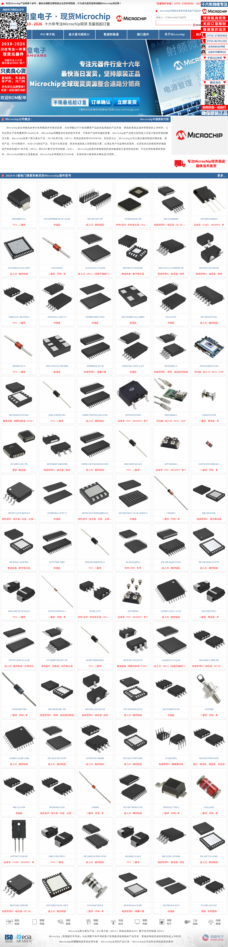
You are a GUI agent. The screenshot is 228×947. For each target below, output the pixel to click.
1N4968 (95, 807)
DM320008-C (171, 415)
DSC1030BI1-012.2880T (133, 317)
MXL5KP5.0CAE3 (133, 464)
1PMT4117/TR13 (171, 807)
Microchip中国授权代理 (154, 119)
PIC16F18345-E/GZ (133, 709)
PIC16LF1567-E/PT (57, 758)
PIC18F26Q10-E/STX (209, 562)
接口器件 (143, 34)
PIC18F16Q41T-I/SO (171, 562)
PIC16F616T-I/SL (209, 317)
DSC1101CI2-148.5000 (57, 366)
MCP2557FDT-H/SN (209, 758)
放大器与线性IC (79, 34)
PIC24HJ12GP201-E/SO (95, 856)
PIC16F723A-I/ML (209, 856)
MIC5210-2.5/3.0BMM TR (170, 268)
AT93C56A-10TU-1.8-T (133, 366)
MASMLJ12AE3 (133, 856)
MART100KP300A (95, 660)
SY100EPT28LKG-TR (57, 660)
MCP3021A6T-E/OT (133, 660)
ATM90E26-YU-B (95, 366)
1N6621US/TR (209, 415)
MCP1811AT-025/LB (95, 709)
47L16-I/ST (171, 317)
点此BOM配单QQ (217, 52)
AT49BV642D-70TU (95, 317)
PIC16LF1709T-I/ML (133, 758)
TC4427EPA (171, 758)
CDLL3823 (209, 807)
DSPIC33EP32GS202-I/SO (95, 415)
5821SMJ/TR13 (209, 611)
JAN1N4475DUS (95, 905)
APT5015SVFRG (133, 415)
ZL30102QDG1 (133, 562)
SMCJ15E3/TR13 (57, 856)
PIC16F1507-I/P (94, 219)
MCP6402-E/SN (56, 807)
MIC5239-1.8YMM (171, 856)
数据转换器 (111, 34)
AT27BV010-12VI (171, 905)
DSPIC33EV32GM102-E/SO (95, 464)
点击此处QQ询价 (216, 46)
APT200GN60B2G (209, 219)
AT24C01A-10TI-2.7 (57, 317)
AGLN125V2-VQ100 (95, 268)
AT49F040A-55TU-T (57, 513)
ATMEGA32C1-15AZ (171, 611)
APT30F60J (133, 611)
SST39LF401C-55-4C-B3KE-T (133, 513)
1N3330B (209, 709)
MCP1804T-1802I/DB (57, 464)
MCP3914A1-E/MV (133, 905)
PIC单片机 (47, 34)
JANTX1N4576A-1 (57, 611)
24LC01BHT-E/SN (171, 709)
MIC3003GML (209, 513)
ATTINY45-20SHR (95, 758)
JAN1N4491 (57, 268)
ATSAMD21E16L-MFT (57, 905)
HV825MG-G (171, 366)
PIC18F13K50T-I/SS (133, 807)
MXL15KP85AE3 (57, 415)
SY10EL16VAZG (209, 905)
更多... (221, 175)
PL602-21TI (95, 611)
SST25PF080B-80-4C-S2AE (57, 219)
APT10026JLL (171, 464)
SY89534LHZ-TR (133, 219)
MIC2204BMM (171, 219)
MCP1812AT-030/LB (209, 268)
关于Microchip (175, 34)
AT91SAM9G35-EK (209, 366)
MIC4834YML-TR (57, 709)
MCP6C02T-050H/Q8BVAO (95, 513)
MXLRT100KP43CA (95, 562)
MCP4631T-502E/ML (133, 268)
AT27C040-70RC (57, 562)
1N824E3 (171, 513)
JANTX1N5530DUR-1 (209, 464)
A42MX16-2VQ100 (171, 660)
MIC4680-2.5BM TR (209, 660)
